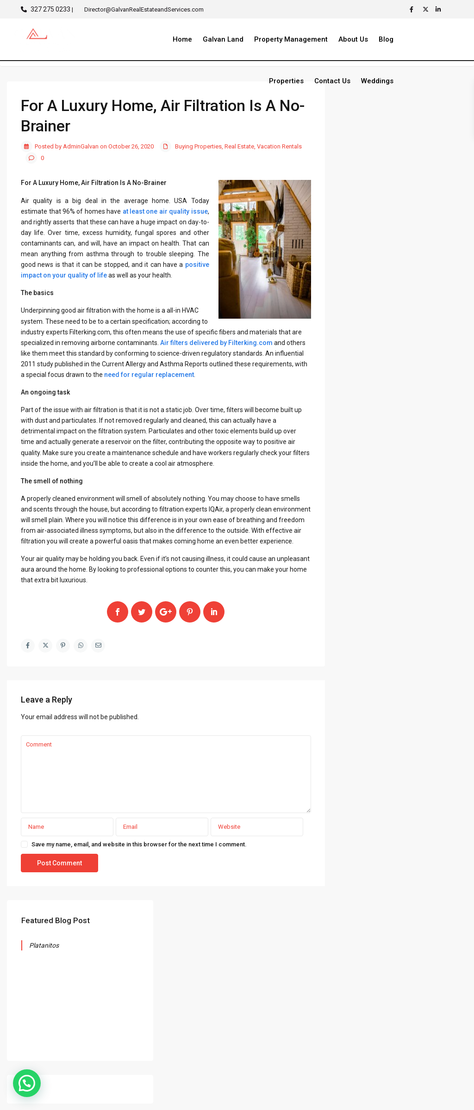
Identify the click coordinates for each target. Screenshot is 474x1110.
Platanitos (376, 126)
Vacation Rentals (279, 146)
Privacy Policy (435, 1095)
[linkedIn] (439, 9)
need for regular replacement (149, 374)
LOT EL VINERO (432, 1020)
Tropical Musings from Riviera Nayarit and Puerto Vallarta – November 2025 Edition (398, 562)
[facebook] (413, 9)
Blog (386, 39)
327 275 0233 (50, 9)
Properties (286, 81)
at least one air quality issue (165, 211)
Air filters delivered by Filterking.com (216, 342)
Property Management (291, 39)
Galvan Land (223, 39)
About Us (353, 39)
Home (182, 39)
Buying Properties (198, 146)
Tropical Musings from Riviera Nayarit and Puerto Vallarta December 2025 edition (398, 489)
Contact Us (332, 81)
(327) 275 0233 (278, 966)
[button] (27, 1083)
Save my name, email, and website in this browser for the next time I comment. (139, 844)
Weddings (377, 81)
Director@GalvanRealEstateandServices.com (309, 991)
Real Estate (239, 146)
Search (403, 335)
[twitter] (426, 9)
